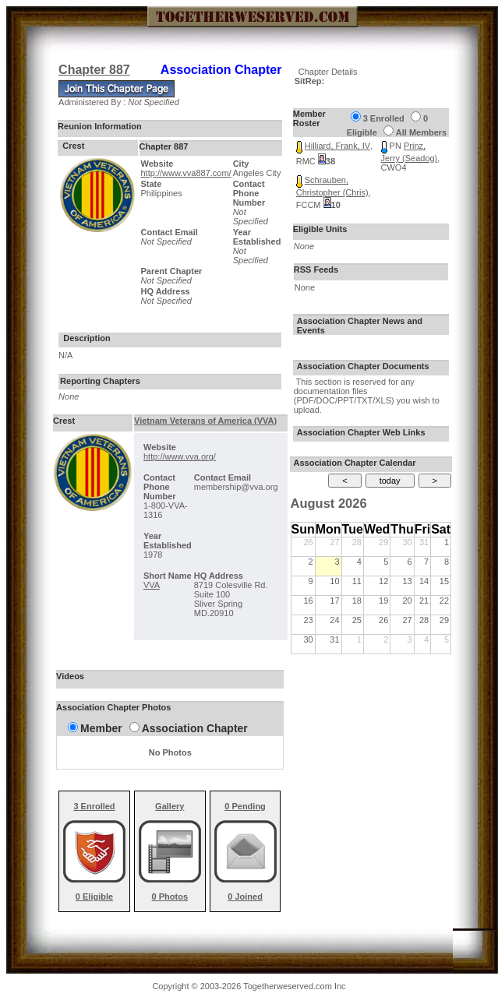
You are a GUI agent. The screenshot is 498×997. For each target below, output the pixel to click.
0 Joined (245, 896)
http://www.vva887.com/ (186, 173)
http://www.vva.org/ (179, 456)
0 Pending (245, 806)
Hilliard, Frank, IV (337, 145)
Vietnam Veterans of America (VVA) (205, 420)
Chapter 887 (94, 69)
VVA (151, 585)
